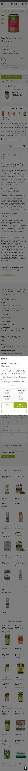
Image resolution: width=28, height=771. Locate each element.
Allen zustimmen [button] (20, 405)
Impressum (4, 385)
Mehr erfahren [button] (14, 411)
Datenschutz (11, 385)
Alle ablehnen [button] (7, 405)
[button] (25, 768)
